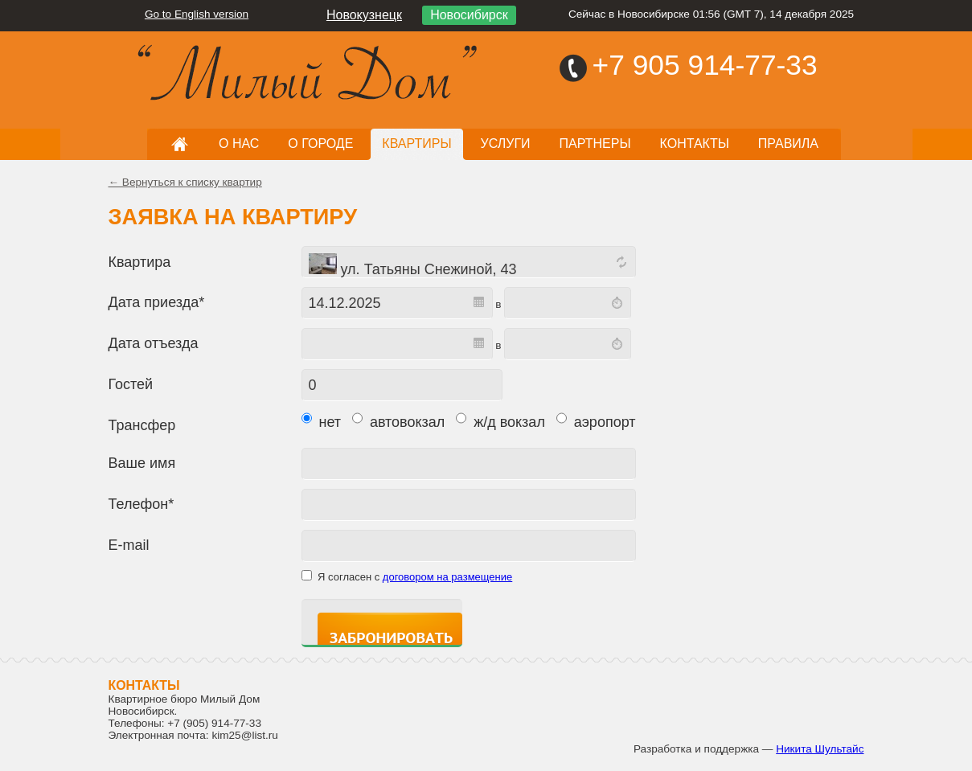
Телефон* (141, 504)
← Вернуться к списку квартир (185, 182)
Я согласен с (415, 577)
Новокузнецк (364, 15)
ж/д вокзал (500, 419)
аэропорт (596, 419)
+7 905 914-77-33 (705, 64)
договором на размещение (447, 577)
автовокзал (398, 419)
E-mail (129, 545)
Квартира (140, 262)
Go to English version (196, 14)
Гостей (131, 384)
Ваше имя (142, 463)
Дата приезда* (157, 302)
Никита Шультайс (819, 749)
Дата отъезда (154, 343)
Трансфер (142, 425)
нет (321, 419)
